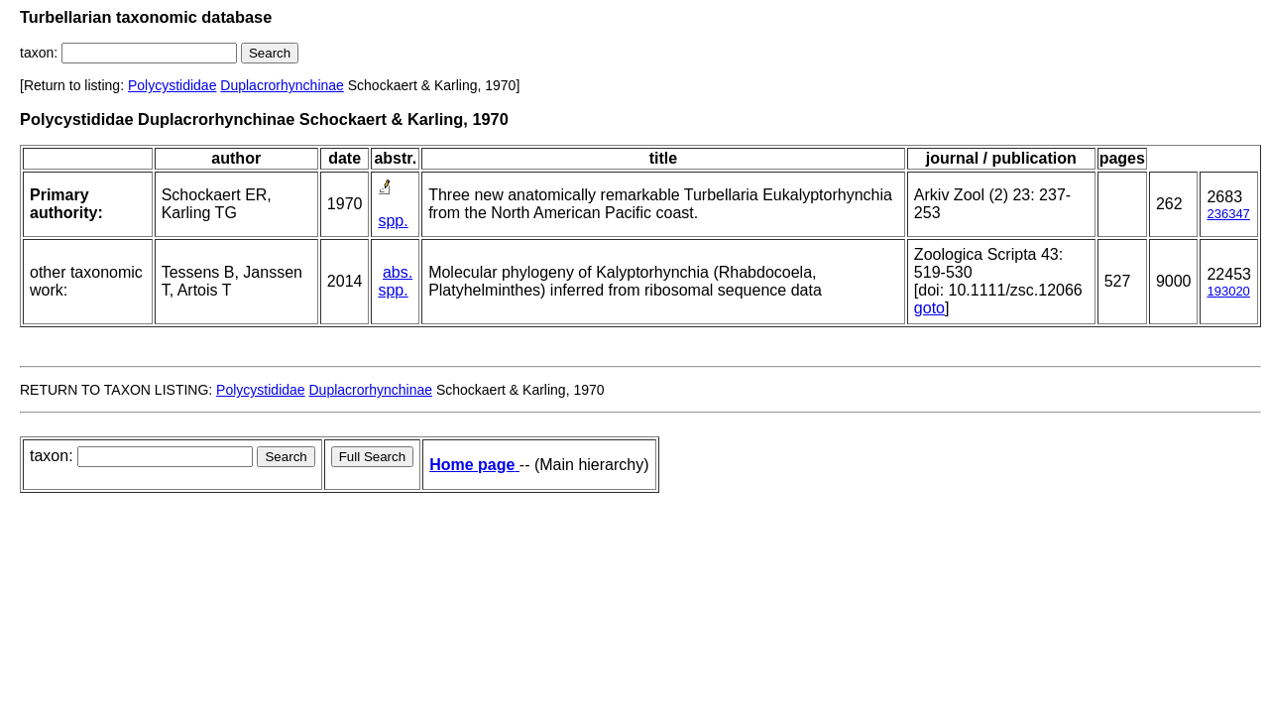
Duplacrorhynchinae (282, 85)
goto (929, 308)
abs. (397, 272)
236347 (1228, 213)
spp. (392, 220)
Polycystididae (172, 85)
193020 (1228, 291)
